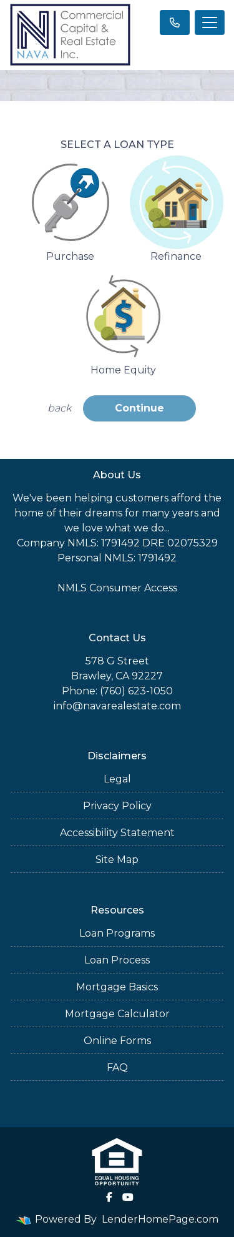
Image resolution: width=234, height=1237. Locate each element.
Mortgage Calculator (117, 1014)
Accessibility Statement (117, 833)
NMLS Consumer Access (117, 588)
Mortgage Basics (117, 987)
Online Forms (117, 1041)
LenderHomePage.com (160, 1219)
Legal (117, 779)
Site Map (117, 859)
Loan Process (117, 960)
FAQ (117, 1067)
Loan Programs (117, 933)
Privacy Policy (117, 806)
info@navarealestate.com (117, 706)
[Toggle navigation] (210, 22)
